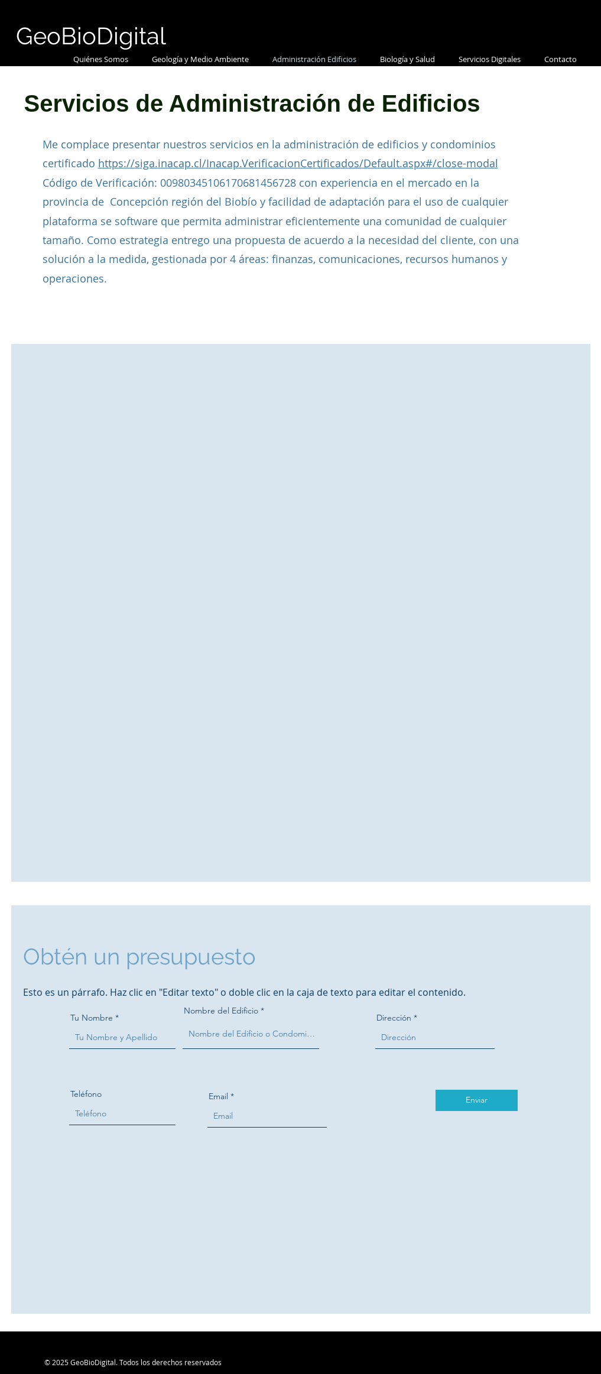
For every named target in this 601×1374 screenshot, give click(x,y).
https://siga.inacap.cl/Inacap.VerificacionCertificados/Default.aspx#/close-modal (298, 163)
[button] (200, 59)
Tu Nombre (91, 1018)
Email (218, 1096)
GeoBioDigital (91, 36)
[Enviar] (477, 1100)
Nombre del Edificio (221, 1010)
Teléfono (86, 1094)
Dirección (393, 1018)
